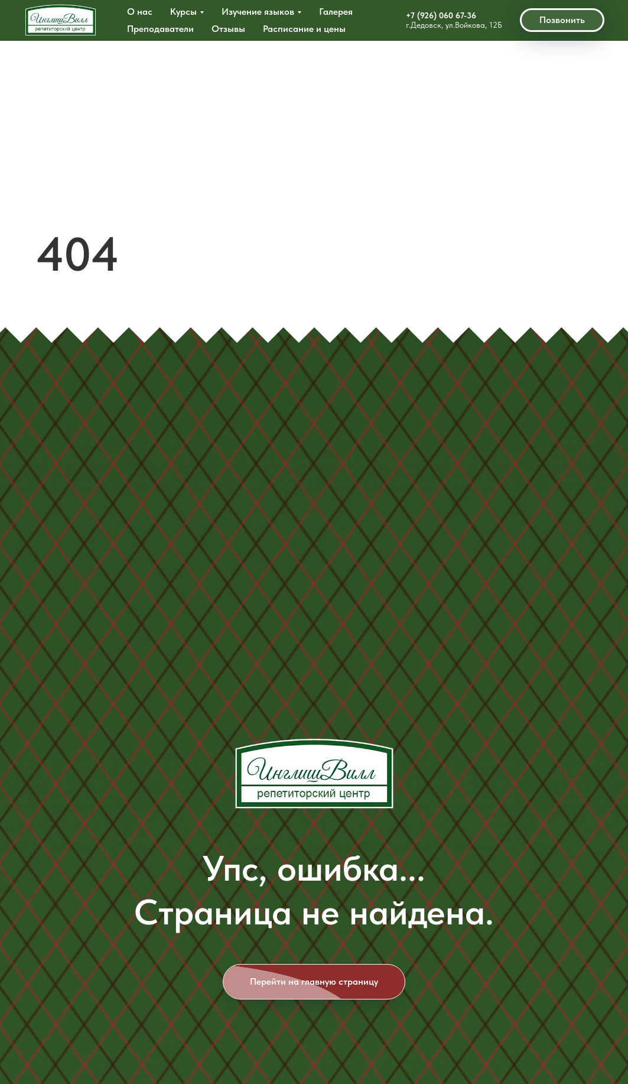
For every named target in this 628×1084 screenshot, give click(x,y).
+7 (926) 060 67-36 (441, 15)
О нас (139, 11)
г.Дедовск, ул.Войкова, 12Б (454, 25)
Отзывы (228, 28)
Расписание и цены (304, 28)
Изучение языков (258, 11)
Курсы (183, 11)
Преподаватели (160, 28)
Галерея (336, 11)
